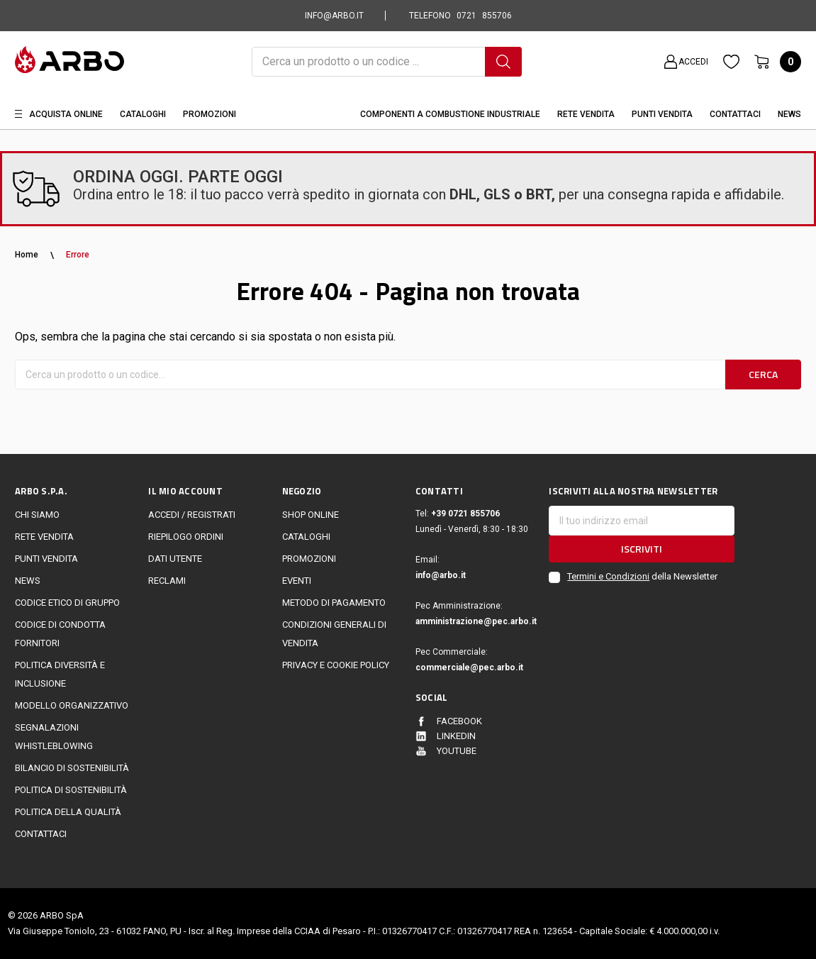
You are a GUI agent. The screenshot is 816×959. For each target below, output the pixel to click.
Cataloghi (143, 114)
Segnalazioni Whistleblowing (54, 736)
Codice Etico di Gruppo (67, 602)
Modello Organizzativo (71, 705)
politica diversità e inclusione (60, 674)
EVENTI (296, 580)
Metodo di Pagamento (334, 602)
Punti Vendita (662, 114)
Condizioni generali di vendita (334, 633)
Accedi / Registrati (191, 514)
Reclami (167, 580)
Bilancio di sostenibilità (72, 768)
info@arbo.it (440, 575)
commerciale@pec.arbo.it (469, 667)
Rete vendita (586, 114)
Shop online (310, 514)
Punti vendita (46, 558)
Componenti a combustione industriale (450, 114)
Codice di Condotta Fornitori (60, 633)
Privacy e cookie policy (335, 665)
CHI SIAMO (37, 514)
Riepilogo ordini (185, 536)
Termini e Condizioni (608, 576)
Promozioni (209, 114)
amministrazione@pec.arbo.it (474, 621)
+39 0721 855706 (465, 514)
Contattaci (735, 114)
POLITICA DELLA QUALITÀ (68, 811)
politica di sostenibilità (71, 790)
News (789, 114)
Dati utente (175, 558)
